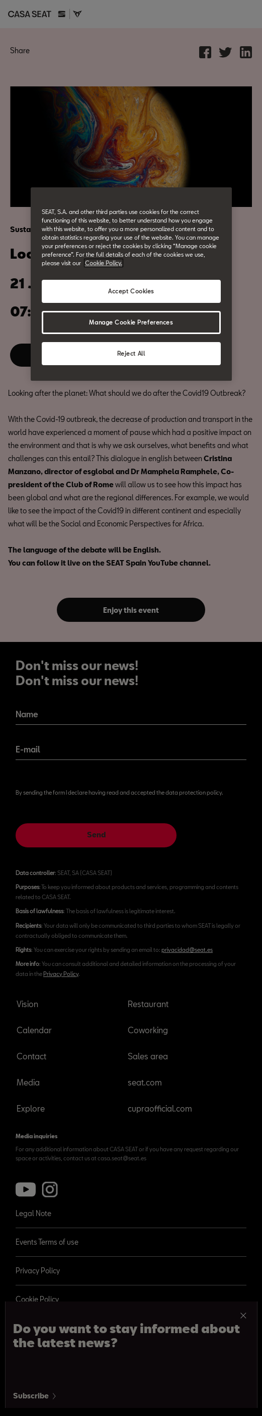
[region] (131, 284)
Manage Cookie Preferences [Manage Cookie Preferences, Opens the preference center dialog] (130, 322)
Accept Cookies (131, 291)
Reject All (131, 353)
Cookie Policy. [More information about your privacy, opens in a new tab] (103, 263)
